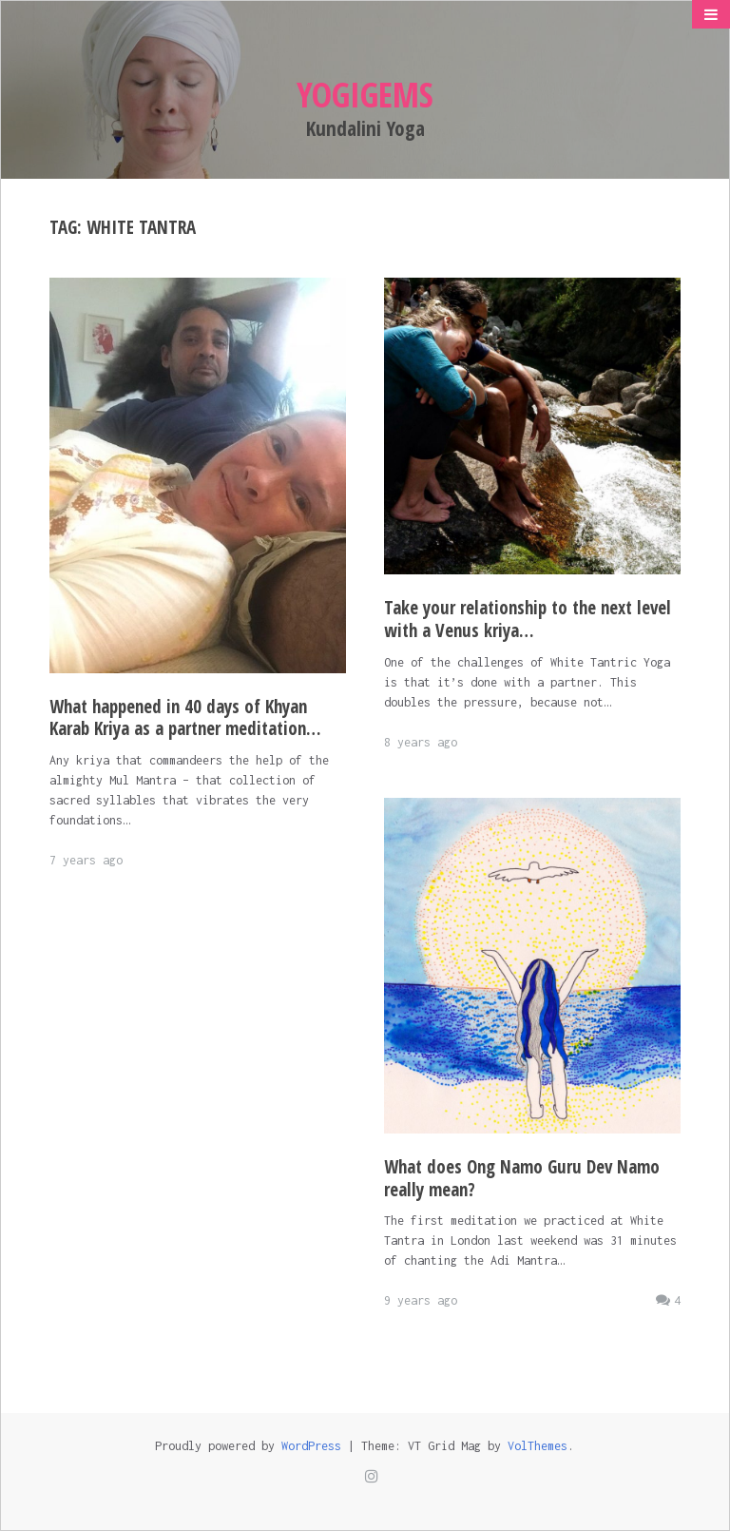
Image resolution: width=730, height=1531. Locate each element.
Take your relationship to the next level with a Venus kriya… (527, 619)
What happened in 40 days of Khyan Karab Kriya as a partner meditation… (185, 718)
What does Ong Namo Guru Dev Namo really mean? (522, 1178)
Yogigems (365, 94)
